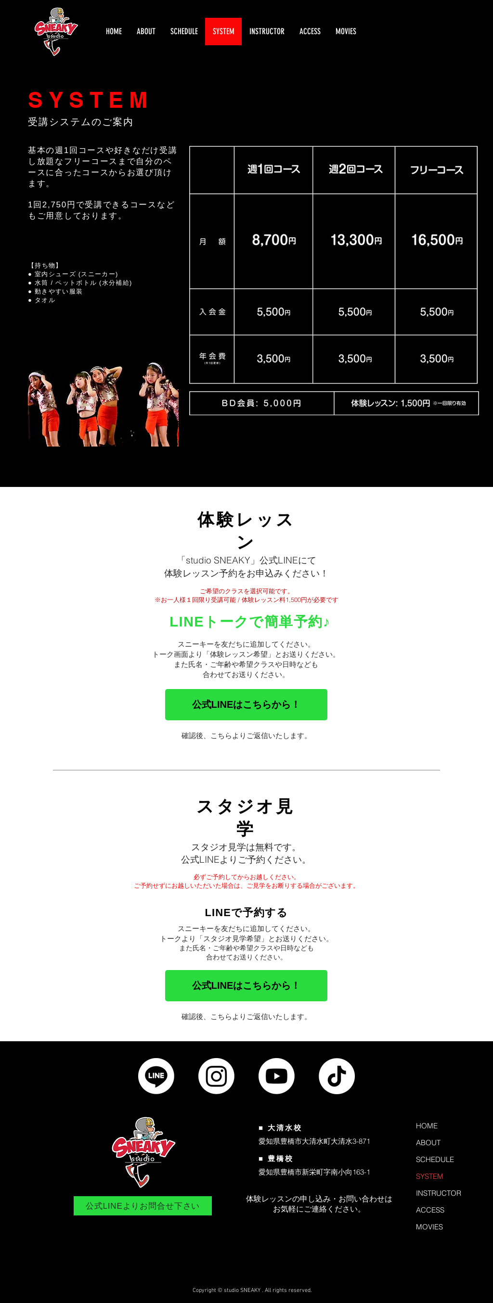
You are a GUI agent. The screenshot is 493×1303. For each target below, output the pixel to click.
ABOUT (428, 1142)
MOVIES (429, 1226)
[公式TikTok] (337, 1076)
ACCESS (430, 1209)
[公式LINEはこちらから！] (246, 704)
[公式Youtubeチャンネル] (277, 1076)
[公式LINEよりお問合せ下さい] (143, 1205)
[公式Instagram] (216, 1076)
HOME (427, 1125)
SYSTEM (429, 1176)
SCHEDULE (435, 1159)
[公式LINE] (156, 1076)
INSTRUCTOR (438, 1193)
